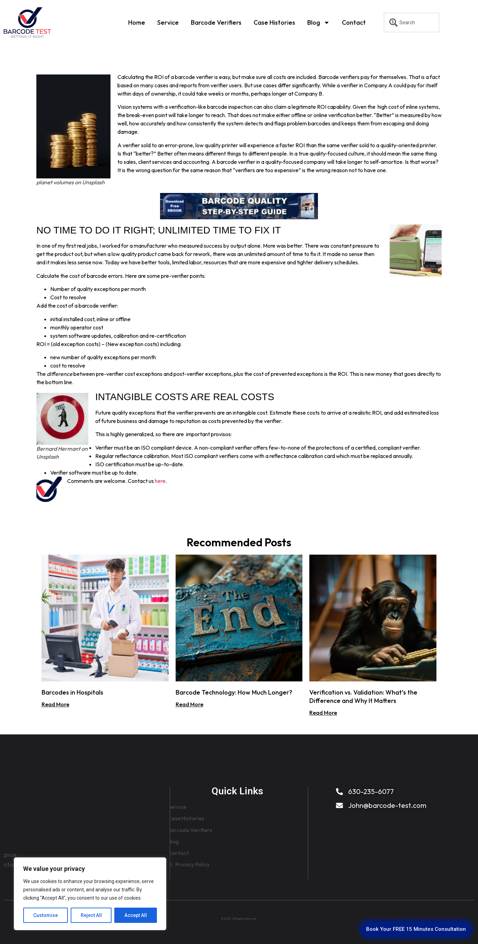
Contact (354, 22)
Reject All (91, 915)
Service (168, 22)
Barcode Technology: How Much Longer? (234, 692)
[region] (90, 893)
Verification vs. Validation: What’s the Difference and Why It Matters (363, 696)
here (160, 480)
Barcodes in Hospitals (72, 692)
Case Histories (274, 22)
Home (136, 22)
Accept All (135, 915)
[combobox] (411, 22)
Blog (318, 22)
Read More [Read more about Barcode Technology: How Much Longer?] (189, 704)
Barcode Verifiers (216, 22)
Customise (45, 915)
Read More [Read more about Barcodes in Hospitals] (55, 704)
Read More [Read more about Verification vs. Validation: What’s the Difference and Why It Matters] (323, 712)
